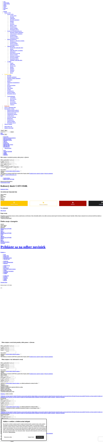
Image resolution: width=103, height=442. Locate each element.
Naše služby (10, 88)
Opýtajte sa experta (15, 56)
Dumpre (12, 21)
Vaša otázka (3, 169)
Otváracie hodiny (14, 57)
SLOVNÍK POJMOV (6, 2)
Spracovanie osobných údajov (9, 269)
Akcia (11, 72)
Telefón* (2, 162)
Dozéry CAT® (13, 25)
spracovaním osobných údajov (13, 383)
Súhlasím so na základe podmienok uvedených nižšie (20, 383)
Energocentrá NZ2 (11, 113)
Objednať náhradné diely (16, 60)
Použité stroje (8, 74)
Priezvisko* (3, 377)
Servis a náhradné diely (8, 262)
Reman (11, 49)
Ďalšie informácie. (12, 432)
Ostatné (12, 71)
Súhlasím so (11, 171)
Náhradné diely (11, 46)
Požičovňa (5, 263)
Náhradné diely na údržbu (16, 50)
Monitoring (10, 118)
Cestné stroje (13, 15)
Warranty (12, 100)
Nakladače (12, 18)
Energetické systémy (9, 108)
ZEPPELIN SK (6, 265)
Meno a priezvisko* (5, 159)
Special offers (13, 103)
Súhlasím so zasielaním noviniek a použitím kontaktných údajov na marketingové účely (21, 408)
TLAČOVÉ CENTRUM (7, 151)
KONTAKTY (5, 6)
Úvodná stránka (6, 178)
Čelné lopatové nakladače (16, 33)
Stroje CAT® (10, 14)
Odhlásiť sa (3, 394)
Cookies (5, 270)
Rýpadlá (12, 17)
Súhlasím (3, 384)
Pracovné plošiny (11, 85)
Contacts (12, 104)
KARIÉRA (4, 5)
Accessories (13, 101)
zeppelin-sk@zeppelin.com (10, 174)
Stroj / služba (3, 164)
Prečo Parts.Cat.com (15, 53)
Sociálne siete (6, 275)
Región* (2, 165)
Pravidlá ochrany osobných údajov (36, 173)
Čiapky (12, 63)
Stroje (4, 254)
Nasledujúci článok (4, 189)
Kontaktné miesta (14, 29)
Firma (2, 381)
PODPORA (5, 261)
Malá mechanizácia (11, 39)
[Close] (1, 288)
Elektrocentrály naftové (13, 110)
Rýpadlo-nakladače (14, 19)
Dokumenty (13, 51)
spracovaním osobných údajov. (13, 171)
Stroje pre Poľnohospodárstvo (14, 31)
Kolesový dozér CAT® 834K (8, 179)
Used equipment (11, 96)
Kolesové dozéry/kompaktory (6, 181)
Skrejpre (12, 24)
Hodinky (12, 68)
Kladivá (9, 86)
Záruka (9, 89)
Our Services (13, 99)
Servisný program (11, 117)
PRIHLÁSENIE (5, 8)
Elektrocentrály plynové (13, 111)
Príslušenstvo (13, 26)
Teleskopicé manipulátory (13, 82)
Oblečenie (12, 64)
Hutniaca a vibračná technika (17, 40)
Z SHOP (4, 7)
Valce (8, 84)
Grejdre (12, 22)
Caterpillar (13, 97)
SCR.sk (5, 282)
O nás (4, 1)
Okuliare (12, 70)
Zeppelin (5, 11)
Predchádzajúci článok (5, 182)
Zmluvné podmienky (48, 173)
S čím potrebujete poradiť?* (7, 166)
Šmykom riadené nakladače (16, 32)
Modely (12, 67)
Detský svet (13, 65)
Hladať (4, 9)
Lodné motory (10, 115)
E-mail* (2, 161)
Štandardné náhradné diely (16, 47)
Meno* (2, 376)
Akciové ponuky (14, 28)
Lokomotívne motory (12, 114)
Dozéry (9, 81)
